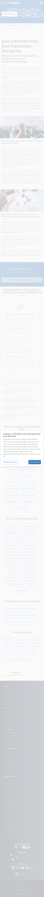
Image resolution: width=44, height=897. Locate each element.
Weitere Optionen (10, 462)
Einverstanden (35, 462)
